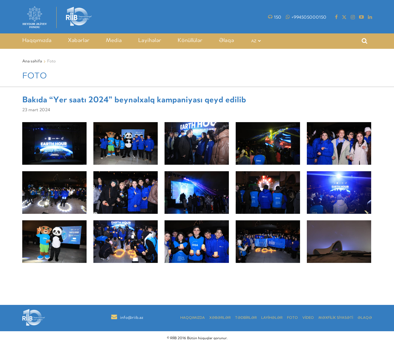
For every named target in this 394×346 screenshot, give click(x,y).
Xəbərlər (79, 40)
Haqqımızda (37, 40)
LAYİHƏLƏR (272, 318)
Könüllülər (190, 40)
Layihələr (149, 40)
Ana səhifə (32, 61)
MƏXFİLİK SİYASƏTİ (335, 318)
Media (114, 40)
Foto (292, 318)
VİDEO (308, 318)
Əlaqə (226, 40)
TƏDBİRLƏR (246, 318)
